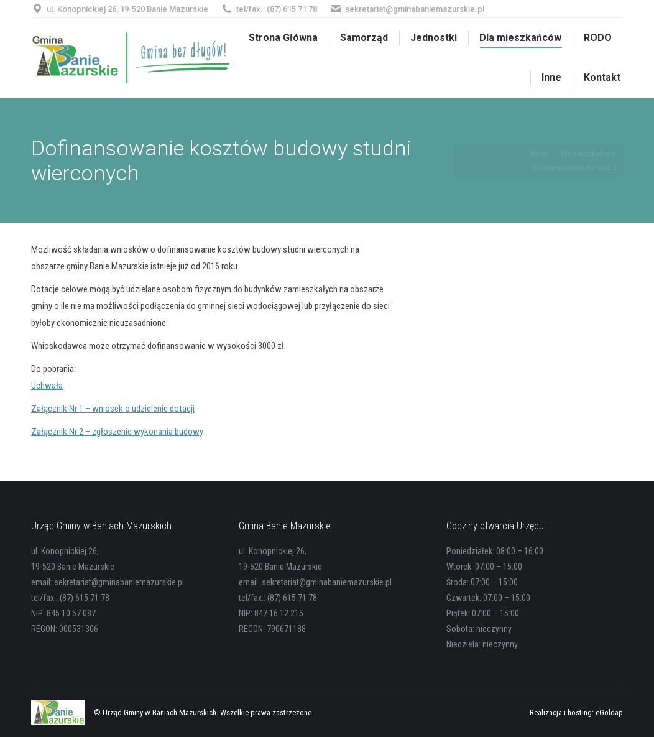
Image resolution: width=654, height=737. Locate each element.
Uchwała (47, 385)
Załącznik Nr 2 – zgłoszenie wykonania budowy (117, 431)
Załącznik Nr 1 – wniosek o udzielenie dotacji (113, 408)
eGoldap (609, 712)
